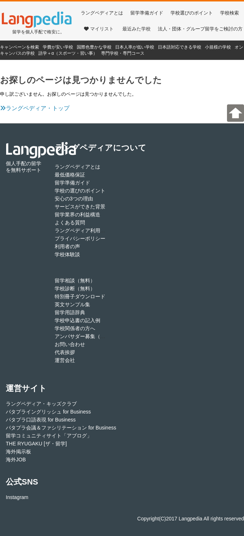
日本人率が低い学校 (134, 47)
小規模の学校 (218, 47)
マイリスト (99, 29)
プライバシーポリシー (80, 238)
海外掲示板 (18, 451)
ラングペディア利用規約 (82, 230)
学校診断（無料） (75, 288)
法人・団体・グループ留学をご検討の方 (200, 29)
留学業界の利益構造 (77, 214)
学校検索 (229, 13)
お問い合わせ (70, 344)
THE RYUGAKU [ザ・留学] (36, 443)
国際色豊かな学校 (94, 47)
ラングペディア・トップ (35, 108)
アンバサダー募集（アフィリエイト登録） (103, 336)
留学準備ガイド (146, 13)
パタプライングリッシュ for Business (48, 412)
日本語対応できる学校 (179, 47)
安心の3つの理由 (74, 198)
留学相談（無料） (75, 280)
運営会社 (65, 360)
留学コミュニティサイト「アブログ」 (49, 436)
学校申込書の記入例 (77, 320)
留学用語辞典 (70, 312)
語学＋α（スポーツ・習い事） (67, 53)
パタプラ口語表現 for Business (41, 420)
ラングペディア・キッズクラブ (41, 404)
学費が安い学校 (58, 47)
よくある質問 (70, 222)
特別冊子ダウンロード (80, 296)
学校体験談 (67, 254)
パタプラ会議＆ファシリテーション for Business (61, 428)
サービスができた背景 (80, 206)
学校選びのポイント (192, 13)
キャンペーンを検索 (19, 47)
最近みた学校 (136, 29)
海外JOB (16, 459)
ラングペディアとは (102, 13)
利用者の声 (67, 246)
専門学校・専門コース (122, 53)
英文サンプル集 (72, 304)
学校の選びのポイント (80, 191)
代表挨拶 (65, 352)
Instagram (17, 497)
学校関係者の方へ (75, 328)
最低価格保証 (70, 175)
